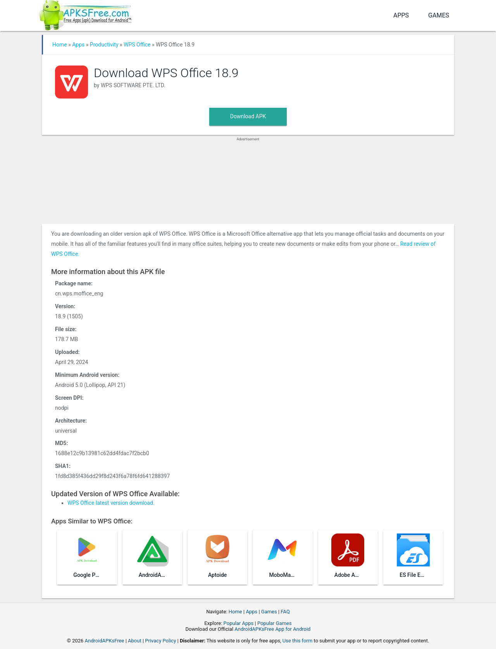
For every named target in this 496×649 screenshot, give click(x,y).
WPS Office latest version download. (111, 503)
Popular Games (274, 623)
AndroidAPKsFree (104, 641)
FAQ (285, 611)
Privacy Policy (160, 641)
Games (438, 15)
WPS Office (137, 44)
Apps (401, 15)
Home (59, 44)
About (134, 641)
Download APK (248, 116)
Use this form (297, 641)
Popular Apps (239, 623)
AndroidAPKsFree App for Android (272, 629)
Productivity (104, 44)
